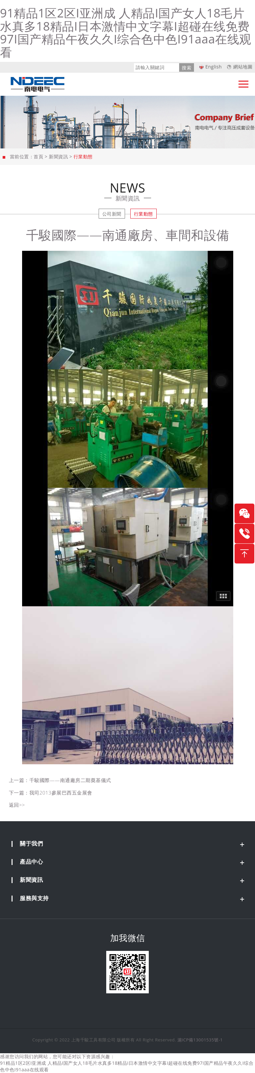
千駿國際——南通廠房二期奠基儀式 (70, 780)
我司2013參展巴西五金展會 (60, 792)
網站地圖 (242, 67)
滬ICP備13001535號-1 (200, 1040)
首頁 (38, 156)
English (213, 67)
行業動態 (143, 214)
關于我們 (31, 843)
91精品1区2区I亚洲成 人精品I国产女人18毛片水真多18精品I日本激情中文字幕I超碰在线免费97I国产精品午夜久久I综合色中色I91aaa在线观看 (125, 32)
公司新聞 (111, 214)
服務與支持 (34, 898)
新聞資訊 (58, 156)
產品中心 (31, 861)
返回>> (17, 804)
